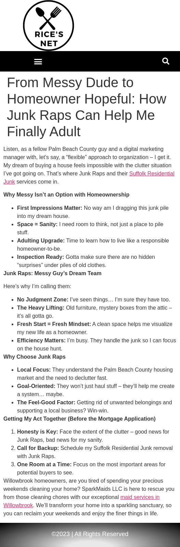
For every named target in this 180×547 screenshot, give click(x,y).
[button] (38, 61)
